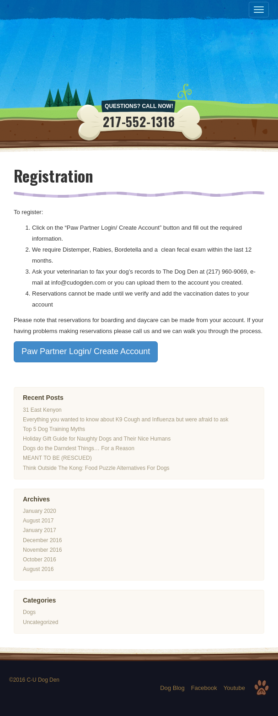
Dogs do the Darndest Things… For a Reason (78, 448)
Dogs (29, 612)
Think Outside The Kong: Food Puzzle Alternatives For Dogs (96, 468)
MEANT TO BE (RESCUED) (57, 458)
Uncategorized (40, 622)
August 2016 (38, 569)
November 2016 (42, 550)
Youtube (234, 687)
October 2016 (39, 559)
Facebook (204, 687)
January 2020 (39, 511)
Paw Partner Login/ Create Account (85, 351)
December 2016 (42, 540)
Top (261, 687)
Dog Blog (172, 687)
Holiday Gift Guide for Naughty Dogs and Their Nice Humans (97, 439)
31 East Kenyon (42, 410)
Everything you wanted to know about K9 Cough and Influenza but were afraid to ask (126, 419)
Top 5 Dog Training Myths (54, 429)
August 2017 (38, 520)
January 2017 (39, 530)
